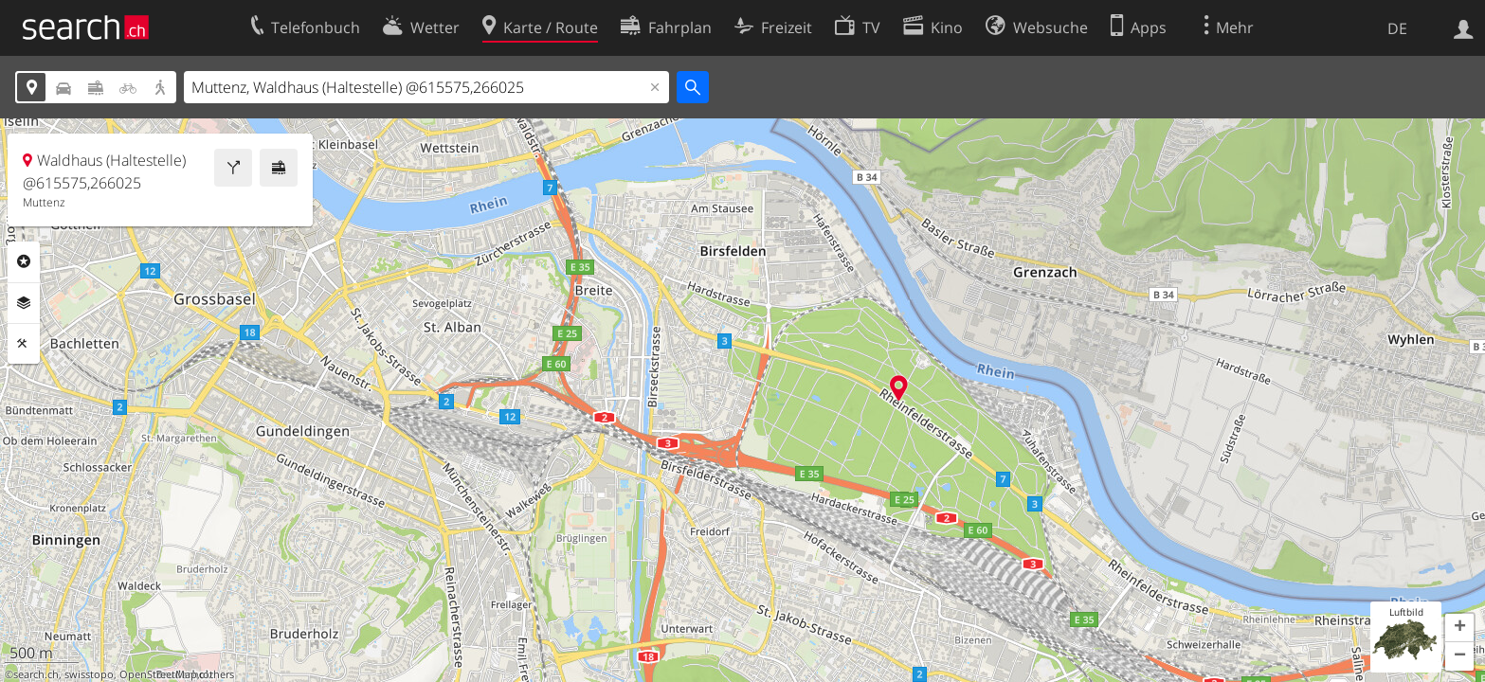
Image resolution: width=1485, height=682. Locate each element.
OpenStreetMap (158, 674)
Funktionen (24, 344)
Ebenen (24, 303)
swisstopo (89, 674)
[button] (1459, 628)
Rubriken (24, 261)
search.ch (36, 674)
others (218, 674)
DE (1397, 28)
